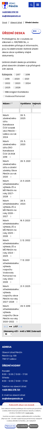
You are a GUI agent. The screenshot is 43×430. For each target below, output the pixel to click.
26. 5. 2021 (25, 161)
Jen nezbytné (22, 426)
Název (7, 103)
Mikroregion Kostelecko (17, 91)
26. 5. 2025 (22, 117)
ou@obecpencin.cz (11, 16)
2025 (7, 87)
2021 (27, 78)
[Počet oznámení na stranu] (8, 334)
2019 (7, 78)
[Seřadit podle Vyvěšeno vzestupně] (21, 105)
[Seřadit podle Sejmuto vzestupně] (33, 105)
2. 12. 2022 (25, 240)
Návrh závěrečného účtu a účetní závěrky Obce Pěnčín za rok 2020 (10, 169)
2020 (17, 78)
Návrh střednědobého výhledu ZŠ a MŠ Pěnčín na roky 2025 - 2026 (11, 228)
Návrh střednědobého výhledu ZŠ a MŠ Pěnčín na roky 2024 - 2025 (11, 248)
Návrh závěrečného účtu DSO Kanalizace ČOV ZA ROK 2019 (9, 149)
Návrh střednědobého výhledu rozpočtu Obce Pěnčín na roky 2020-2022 (11, 314)
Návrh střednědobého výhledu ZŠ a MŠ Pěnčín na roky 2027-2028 (11, 188)
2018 (27, 74)
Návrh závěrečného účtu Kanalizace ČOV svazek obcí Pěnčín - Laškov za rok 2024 (10, 126)
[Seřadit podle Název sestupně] (12, 103)
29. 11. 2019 (25, 306)
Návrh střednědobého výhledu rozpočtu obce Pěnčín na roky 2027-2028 (11, 294)
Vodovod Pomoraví (15, 96)
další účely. (30, 413)
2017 (18, 74)
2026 (17, 87)
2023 (17, 83)
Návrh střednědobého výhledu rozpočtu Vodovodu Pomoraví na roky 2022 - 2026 (11, 271)
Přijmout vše (10, 426)
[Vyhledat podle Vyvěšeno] (25, 110)
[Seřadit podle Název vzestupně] (12, 102)
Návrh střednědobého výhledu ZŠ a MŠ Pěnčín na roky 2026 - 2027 (11, 208)
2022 (7, 83)
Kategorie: (7, 74)
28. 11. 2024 (22, 202)
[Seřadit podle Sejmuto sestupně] (33, 106)
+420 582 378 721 (10, 12)
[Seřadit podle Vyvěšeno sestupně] (21, 106)
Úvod (4, 22)
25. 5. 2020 (23, 143)
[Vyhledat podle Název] (11, 110)
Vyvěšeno (25, 103)
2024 (28, 83)
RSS (36, 31)
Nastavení (34, 426)
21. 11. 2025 (25, 180)
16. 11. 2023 (25, 220)
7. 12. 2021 (25, 260)
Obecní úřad (16, 22)
